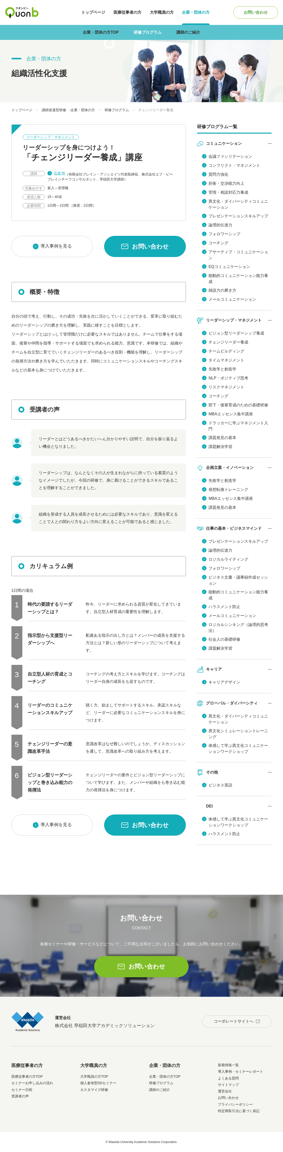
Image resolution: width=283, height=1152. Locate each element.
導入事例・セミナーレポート (240, 1071)
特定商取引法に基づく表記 (239, 1111)
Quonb (22, 12)
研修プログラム (148, 32)
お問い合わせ (256, 12)
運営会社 (225, 1091)
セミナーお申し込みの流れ (32, 1083)
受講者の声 (20, 1096)
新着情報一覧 (228, 1065)
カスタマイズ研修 (94, 1090)
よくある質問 (228, 1078)
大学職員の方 (162, 12)
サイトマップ (228, 1085)
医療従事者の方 (127, 12)
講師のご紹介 (188, 32)
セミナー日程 (21, 1090)
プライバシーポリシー (235, 1104)
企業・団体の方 (196, 12)
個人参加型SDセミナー (98, 1083)
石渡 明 (59, 173)
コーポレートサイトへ (233, 1021)
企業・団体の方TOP (101, 32)
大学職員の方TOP (94, 1076)
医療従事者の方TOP (27, 1076)
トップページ (93, 12)
